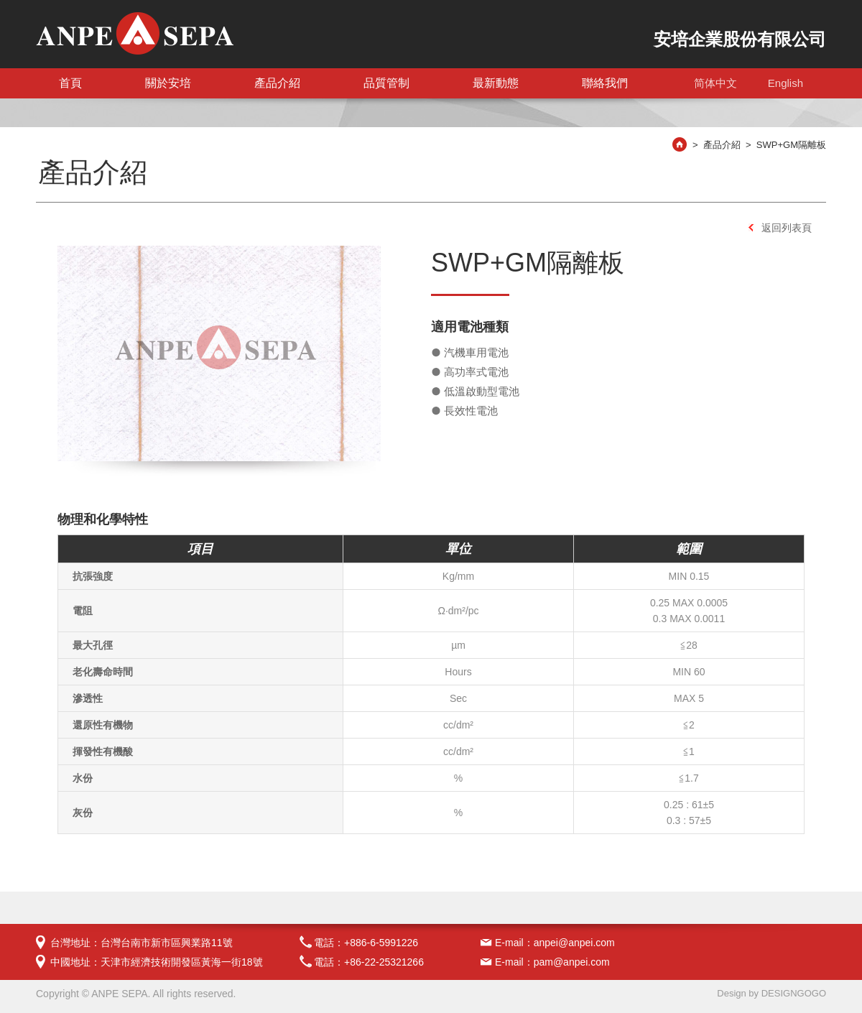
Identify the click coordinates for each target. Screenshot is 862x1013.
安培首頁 (684, 147)
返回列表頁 (786, 227)
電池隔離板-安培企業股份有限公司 (134, 33)
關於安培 (168, 83)
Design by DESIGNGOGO (771, 993)
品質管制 (386, 83)
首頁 (70, 83)
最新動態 (496, 83)
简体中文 (715, 83)
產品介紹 (277, 83)
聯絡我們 (605, 83)
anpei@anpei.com (574, 942)
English (785, 83)
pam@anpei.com (572, 962)
